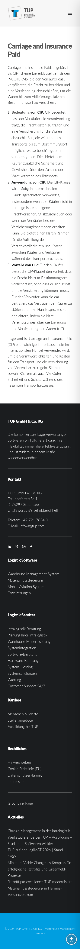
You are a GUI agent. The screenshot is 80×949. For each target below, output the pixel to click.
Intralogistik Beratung (24, 628)
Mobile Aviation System (26, 586)
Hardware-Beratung (23, 660)
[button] (70, 13)
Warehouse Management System (33, 573)
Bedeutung (20, 112)
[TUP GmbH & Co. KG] (21, 13)
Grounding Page (20, 803)
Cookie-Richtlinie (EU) (24, 768)
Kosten (57, 245)
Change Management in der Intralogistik (39, 830)
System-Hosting (20, 666)
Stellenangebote (20, 720)
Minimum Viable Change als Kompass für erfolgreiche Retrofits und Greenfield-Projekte (39, 869)
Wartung (14, 679)
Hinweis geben (19, 762)
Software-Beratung (22, 654)
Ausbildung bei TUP (23, 726)
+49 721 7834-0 (34, 520)
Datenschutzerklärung (25, 775)
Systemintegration (22, 647)
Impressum (16, 781)
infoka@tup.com (32, 525)
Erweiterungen (19, 592)
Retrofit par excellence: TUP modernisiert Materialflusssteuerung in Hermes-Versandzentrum (40, 888)
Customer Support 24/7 (26, 686)
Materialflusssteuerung (25, 580)
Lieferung (58, 322)
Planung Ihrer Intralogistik (27, 635)
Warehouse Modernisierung (29, 641)
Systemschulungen (22, 673)
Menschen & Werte (23, 714)
